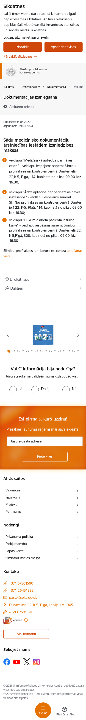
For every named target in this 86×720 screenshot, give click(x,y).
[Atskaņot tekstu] (21, 106)
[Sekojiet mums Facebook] (6, 661)
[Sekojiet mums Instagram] (36, 662)
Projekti (11, 504)
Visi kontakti (26, 634)
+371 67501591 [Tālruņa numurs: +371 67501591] (21, 612)
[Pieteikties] (45, 456)
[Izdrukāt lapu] (43, 279)
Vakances (13, 490)
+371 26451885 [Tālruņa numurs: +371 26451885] (21, 590)
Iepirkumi (13, 497)
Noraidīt (23, 47)
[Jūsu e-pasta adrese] (45, 441)
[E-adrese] (12, 620)
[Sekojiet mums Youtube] (16, 661)
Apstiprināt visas (63, 47)
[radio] (15, 388)
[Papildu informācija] (26, 620)
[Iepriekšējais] (7, 334)
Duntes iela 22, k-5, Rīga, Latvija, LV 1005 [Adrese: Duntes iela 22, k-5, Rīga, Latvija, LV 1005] (41, 605)
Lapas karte (15, 551)
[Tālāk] (78, 334)
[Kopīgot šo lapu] (43, 288)
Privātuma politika (19, 536)
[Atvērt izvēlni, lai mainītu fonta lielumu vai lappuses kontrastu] (64, 712)
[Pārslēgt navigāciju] (43, 710)
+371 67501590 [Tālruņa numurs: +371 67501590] (21, 583)
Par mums (13, 511)
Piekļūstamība (16, 544)
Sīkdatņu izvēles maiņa (23, 558)
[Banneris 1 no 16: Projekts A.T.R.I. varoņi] (43, 335)
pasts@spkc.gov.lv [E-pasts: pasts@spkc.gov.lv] (23, 597)
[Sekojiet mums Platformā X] (26, 661)
